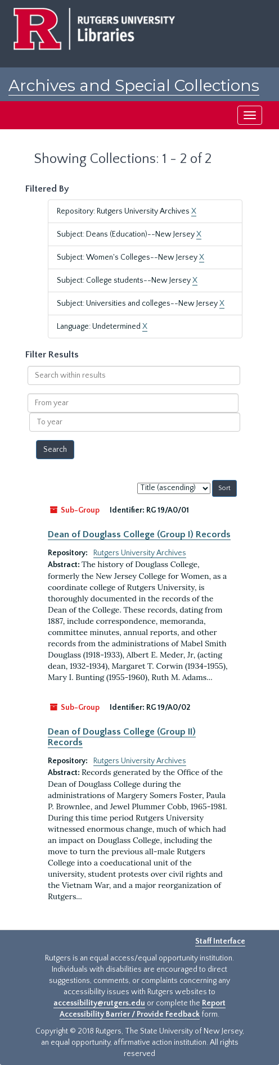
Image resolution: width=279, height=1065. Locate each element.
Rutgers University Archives (139, 553)
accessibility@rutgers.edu (99, 1003)
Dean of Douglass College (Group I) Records (139, 534)
